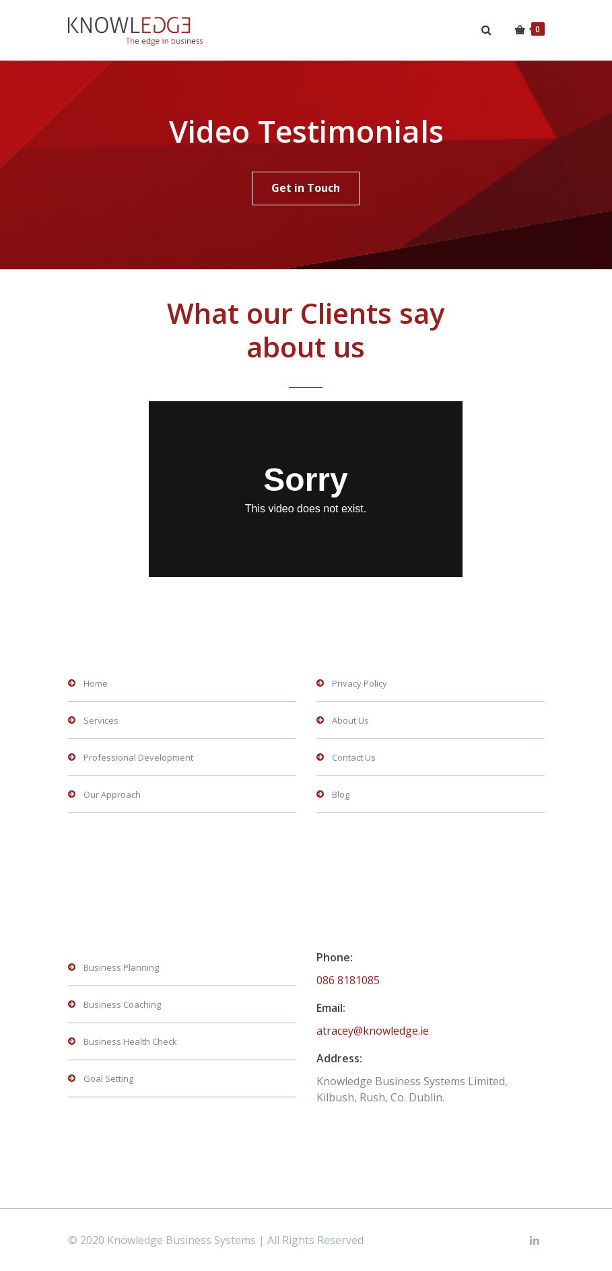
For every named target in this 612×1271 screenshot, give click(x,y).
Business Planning (121, 967)
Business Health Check (130, 1041)
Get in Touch (305, 187)
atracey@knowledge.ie (372, 1030)
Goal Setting (108, 1078)
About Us (350, 720)
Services (100, 720)
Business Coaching (122, 1004)
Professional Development (138, 757)
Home (95, 683)
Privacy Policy (359, 683)
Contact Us (354, 757)
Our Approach (112, 794)
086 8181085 (348, 980)
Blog (340, 794)
